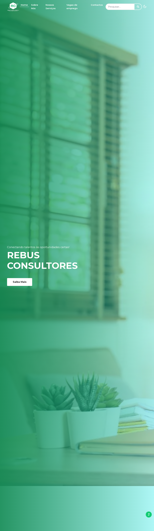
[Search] (120, 7)
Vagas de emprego (71, 6)
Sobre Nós (34, 6)
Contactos (97, 4)
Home (24, 4)
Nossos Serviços (50, 6)
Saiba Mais (19, 281)
